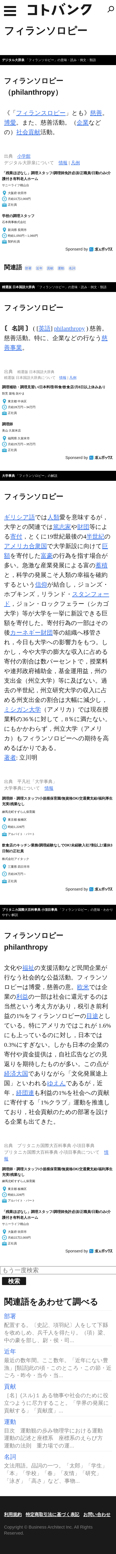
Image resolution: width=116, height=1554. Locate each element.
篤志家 (62, 526)
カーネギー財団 (31, 632)
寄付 (16, 536)
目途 (92, 1016)
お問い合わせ (97, 1514)
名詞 (72, 268)
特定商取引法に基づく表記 (52, 1514)
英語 (45, 328)
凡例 (75, 162)
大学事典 (8, 475)
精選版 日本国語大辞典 (18, 287)
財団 (83, 526)
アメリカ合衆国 (25, 546)
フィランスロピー (41, 113)
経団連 (25, 1092)
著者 (10, 757)
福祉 (28, 967)
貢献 (50, 268)
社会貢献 (28, 132)
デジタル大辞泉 (13, 60)
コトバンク (60, 9)
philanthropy (69, 328)
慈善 (96, 113)
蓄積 (102, 565)
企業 (83, 122)
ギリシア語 (19, 517)
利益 (22, 996)
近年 (39, 268)
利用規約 (13, 1514)
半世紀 (95, 536)
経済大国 (16, 1073)
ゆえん (56, 1083)
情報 (63, 162)
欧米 (83, 987)
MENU (10, 11)
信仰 (41, 584)
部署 (28, 268)
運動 (61, 268)
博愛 (10, 122)
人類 (53, 517)
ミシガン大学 (22, 709)
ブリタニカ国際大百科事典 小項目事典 (29, 909)
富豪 (47, 555)
